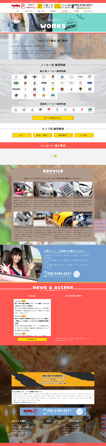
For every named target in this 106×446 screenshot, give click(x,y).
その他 (83, 135)
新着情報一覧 (31, 339)
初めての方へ (29, 11)
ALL (21, 135)
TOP (17, 11)
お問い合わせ (78, 427)
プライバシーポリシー (80, 432)
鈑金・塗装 (41, 11)
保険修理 (52, 11)
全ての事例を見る (52, 118)
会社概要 (76, 11)
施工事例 (64, 11)
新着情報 (76, 430)
